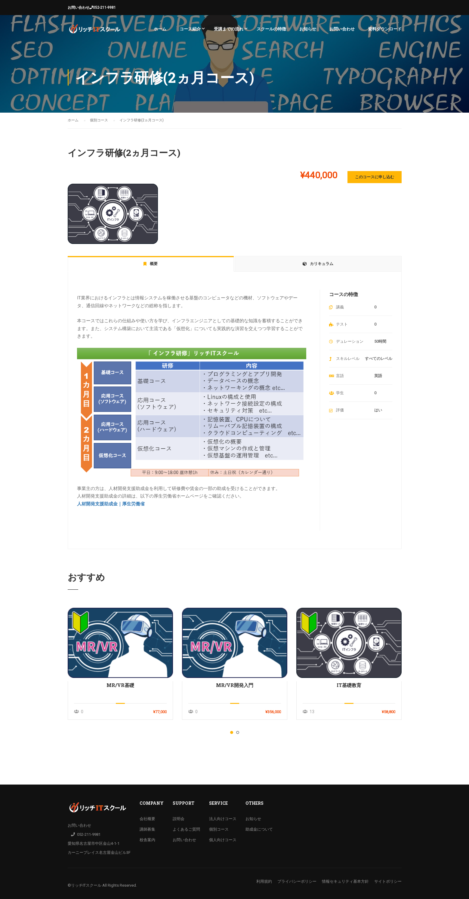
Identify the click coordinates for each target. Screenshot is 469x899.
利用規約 (264, 881)
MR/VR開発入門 (234, 685)
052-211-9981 (104, 7)
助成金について (259, 829)
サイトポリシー (388, 881)
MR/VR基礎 (120, 685)
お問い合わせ (78, 7)
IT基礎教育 (349, 685)
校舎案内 (147, 840)
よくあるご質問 (186, 829)
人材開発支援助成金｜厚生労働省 (111, 504)
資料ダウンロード (385, 29)
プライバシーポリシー (296, 881)
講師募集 (147, 829)
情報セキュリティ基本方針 (345, 881)
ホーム (160, 29)
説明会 (178, 818)
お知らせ (307, 29)
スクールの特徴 (271, 29)
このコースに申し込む (374, 177)
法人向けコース (222, 818)
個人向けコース (222, 840)
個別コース (219, 829)
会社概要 (147, 818)
